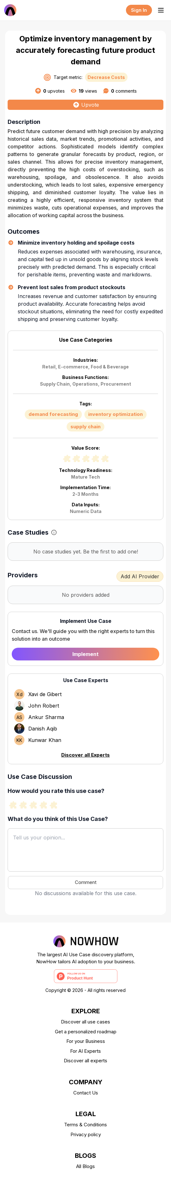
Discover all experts (85, 1061)
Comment (85, 882)
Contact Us (85, 1093)
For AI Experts (85, 1051)
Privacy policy (85, 1134)
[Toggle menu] (161, 10)
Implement (85, 654)
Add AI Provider (140, 576)
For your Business (85, 1041)
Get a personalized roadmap (85, 1032)
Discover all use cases (85, 1022)
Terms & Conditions (85, 1125)
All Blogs (85, 1166)
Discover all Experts (85, 755)
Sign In (139, 10)
